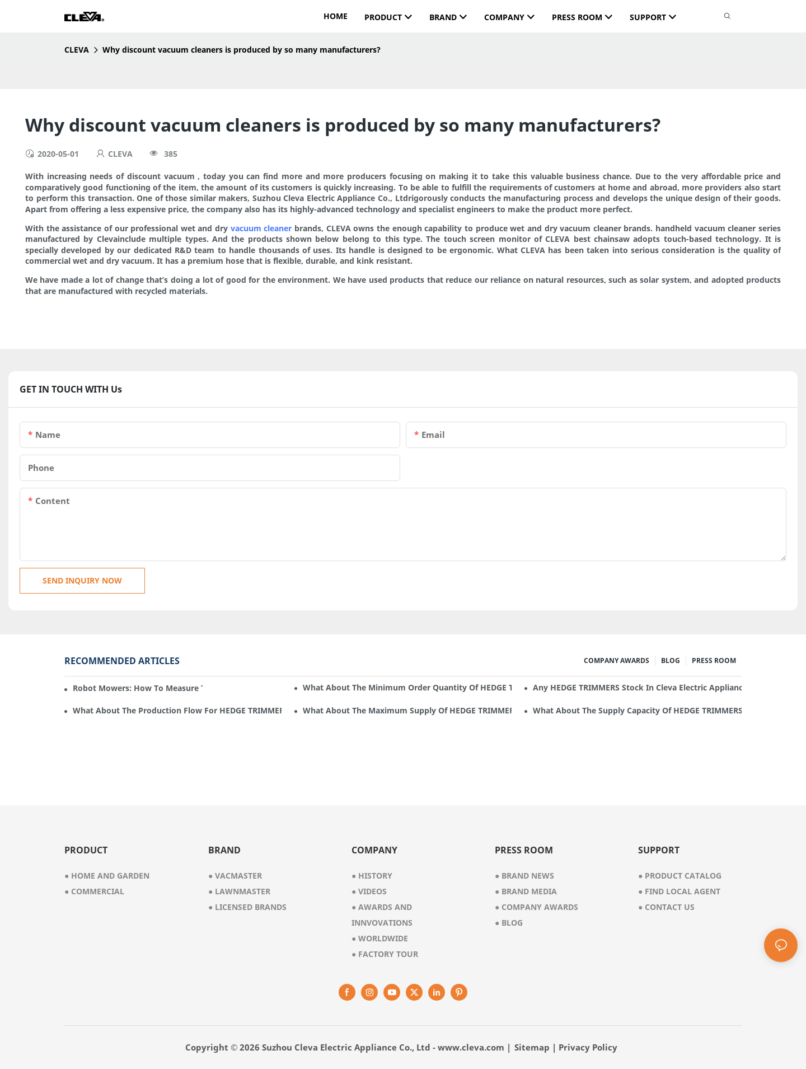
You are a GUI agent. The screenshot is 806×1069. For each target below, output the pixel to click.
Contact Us (666, 907)
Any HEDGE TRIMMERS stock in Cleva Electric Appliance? (637, 687)
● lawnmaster (239, 891)
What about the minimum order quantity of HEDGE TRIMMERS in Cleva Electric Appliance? (407, 687)
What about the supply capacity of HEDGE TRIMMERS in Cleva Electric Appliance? (637, 710)
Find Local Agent (679, 891)
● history (372, 875)
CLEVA (76, 49)
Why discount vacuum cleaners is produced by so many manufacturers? (241, 49)
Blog (509, 922)
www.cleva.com (471, 1047)
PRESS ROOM (714, 660)
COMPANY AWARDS (616, 660)
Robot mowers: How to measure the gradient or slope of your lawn (138, 688)
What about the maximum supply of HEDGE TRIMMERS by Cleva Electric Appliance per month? (407, 710)
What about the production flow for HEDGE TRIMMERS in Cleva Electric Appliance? (177, 710)
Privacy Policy (588, 1047)
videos (369, 891)
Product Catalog (679, 875)
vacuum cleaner (261, 228)
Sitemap (532, 1047)
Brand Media (526, 891)
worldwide (380, 938)
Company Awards (536, 907)
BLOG (670, 660)
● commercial (94, 891)
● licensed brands (247, 907)
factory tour (385, 954)
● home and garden (106, 875)
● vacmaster (235, 875)
